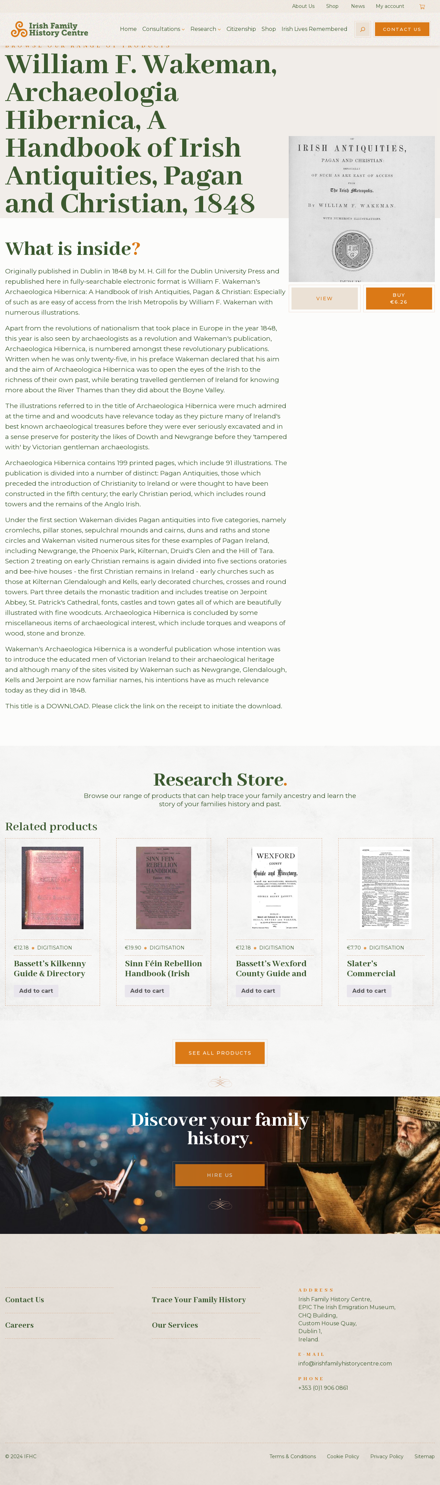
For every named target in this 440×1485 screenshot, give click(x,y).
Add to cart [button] (36, 991)
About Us (303, 6)
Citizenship (241, 29)
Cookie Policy (343, 1456)
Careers (19, 1325)
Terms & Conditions (293, 1456)
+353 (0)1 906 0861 (323, 1388)
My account (390, 6)
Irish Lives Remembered (315, 29)
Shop (332, 6)
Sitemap (425, 1456)
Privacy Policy (387, 1456)
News (358, 6)
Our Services (175, 1325)
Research (203, 29)
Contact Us (402, 29)
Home (128, 29)
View (324, 298)
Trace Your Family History (199, 1300)
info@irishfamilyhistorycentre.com (345, 1363)
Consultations (161, 29)
